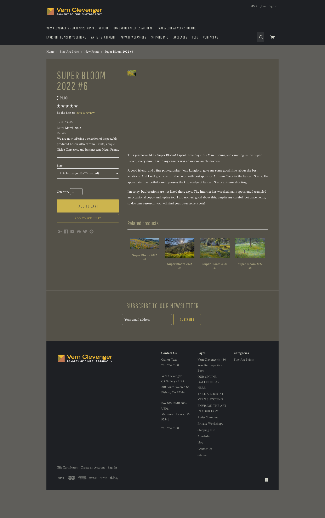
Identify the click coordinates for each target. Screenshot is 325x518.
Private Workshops (133, 37)
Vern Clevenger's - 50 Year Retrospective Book (77, 28)
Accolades (180, 37)
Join (263, 6)
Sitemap (203, 474)
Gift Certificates (67, 487)
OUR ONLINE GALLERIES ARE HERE (133, 28)
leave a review (85, 113)
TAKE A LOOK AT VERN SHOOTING (177, 28)
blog (195, 37)
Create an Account (93, 487)
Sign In (112, 487)
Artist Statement (103, 37)
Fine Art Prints (244, 379)
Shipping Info (160, 37)
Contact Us (210, 37)
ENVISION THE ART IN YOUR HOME (66, 37)
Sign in (273, 6)
